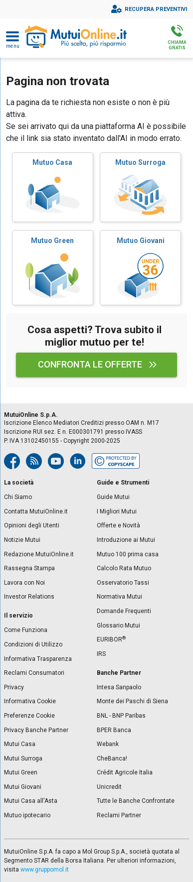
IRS (101, 653)
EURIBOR (111, 639)
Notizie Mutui (22, 539)
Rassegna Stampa (29, 568)
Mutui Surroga (23, 758)
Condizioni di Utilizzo (33, 644)
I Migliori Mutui (117, 511)
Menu (12, 46)
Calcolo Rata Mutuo (124, 568)
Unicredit (109, 786)
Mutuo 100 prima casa (128, 554)
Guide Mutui (113, 497)
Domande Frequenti (124, 611)
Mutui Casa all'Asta (30, 800)
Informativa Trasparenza (38, 658)
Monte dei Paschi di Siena (132, 701)
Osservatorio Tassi (123, 582)
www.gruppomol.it (44, 869)
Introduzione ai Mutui (126, 539)
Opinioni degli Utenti (31, 525)
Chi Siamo (18, 497)
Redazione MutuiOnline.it (39, 554)
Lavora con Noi (24, 582)
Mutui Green (20, 772)
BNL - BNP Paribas (121, 715)
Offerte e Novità (118, 525)
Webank (108, 744)
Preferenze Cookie (29, 715)
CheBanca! (112, 758)
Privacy (14, 687)
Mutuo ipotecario (27, 815)
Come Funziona (25, 630)
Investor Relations (29, 596)
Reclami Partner (119, 815)
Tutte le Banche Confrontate (136, 800)
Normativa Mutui (119, 596)
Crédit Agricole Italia (125, 772)
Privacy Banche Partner (36, 730)
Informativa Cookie (30, 701)
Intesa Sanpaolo (119, 687)
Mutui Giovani (22, 786)
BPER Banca (114, 730)
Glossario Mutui (118, 625)
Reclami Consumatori (34, 672)
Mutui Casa (19, 744)
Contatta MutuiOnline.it (36, 511)
